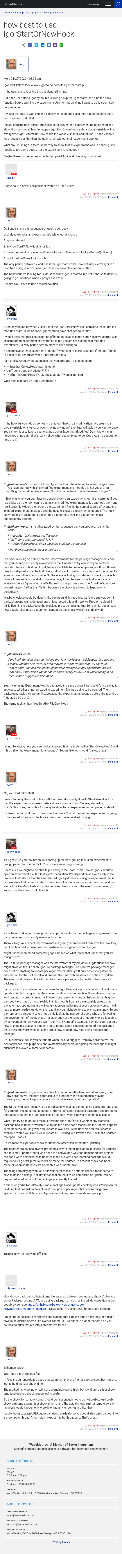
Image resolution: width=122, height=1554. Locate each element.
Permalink (113, 197)
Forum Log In (93, 4)
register (95, 193)
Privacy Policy (61, 1542)
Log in (86, 193)
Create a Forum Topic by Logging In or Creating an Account (33, 12)
